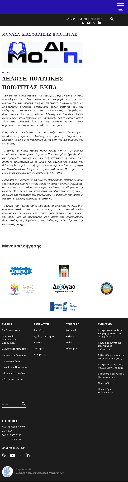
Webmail (71, 330)
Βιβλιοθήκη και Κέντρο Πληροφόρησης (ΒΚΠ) (111, 357)
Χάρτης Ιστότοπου (12, 379)
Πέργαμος (71, 348)
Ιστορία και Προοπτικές (15, 367)
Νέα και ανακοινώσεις (14, 373)
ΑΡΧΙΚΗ (5, 73)
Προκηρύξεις (105, 383)
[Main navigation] (120, 7)
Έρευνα (38, 342)
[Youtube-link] (89, 23)
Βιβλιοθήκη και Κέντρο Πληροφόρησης (111, 376)
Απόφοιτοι (40, 355)
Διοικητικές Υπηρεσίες (15, 349)
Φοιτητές (39, 348)
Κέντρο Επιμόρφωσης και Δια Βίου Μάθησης (110, 366)
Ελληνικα (70, 19)
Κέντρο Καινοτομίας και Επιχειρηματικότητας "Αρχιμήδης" (111, 333)
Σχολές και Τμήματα (45, 336)
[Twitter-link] (94, 23)
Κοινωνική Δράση (12, 361)
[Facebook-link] (83, 23)
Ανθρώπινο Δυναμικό (14, 355)
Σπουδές (39, 330)
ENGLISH (82, 19)
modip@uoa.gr (17, 448)
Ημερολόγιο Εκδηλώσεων (105, 391)
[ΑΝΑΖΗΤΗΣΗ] (103, 19)
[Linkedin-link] (99, 23)
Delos (69, 342)
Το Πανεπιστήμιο (11, 330)
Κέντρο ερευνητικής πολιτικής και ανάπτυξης (109, 346)
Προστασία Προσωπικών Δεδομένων (9, 340)
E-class (70, 336)
